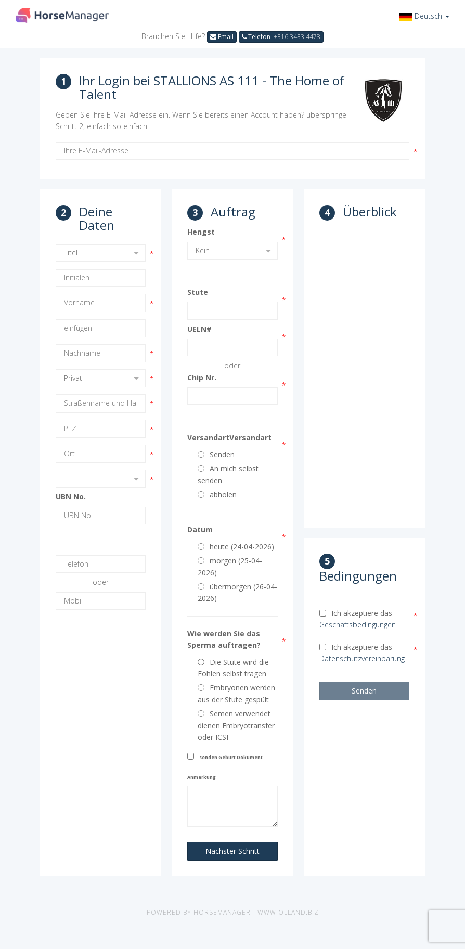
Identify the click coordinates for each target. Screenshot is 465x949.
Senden (216, 454)
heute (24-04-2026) (236, 547)
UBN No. (71, 497)
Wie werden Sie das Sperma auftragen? (224, 639)
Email (222, 36)
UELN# (199, 329)
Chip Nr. (201, 377)
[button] (424, 16)
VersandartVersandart (229, 437)
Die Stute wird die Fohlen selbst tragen (233, 667)
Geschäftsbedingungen (357, 625)
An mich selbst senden (228, 474)
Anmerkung (201, 777)
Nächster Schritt (232, 851)
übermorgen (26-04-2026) (237, 592)
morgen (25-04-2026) (230, 566)
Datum (200, 529)
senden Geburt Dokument (231, 757)
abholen (217, 494)
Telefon (281, 36)
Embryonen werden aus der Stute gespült (236, 693)
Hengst (201, 232)
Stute (197, 292)
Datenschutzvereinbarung (362, 658)
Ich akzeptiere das (357, 619)
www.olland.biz (288, 912)
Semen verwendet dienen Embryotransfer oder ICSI (236, 725)
